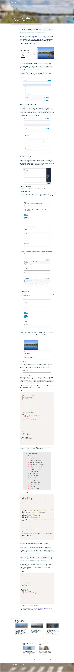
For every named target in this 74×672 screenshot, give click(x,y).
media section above (33, 605)
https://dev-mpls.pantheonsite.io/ (39, 36)
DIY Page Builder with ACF (38, 73)
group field (42, 108)
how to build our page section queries (44, 608)
